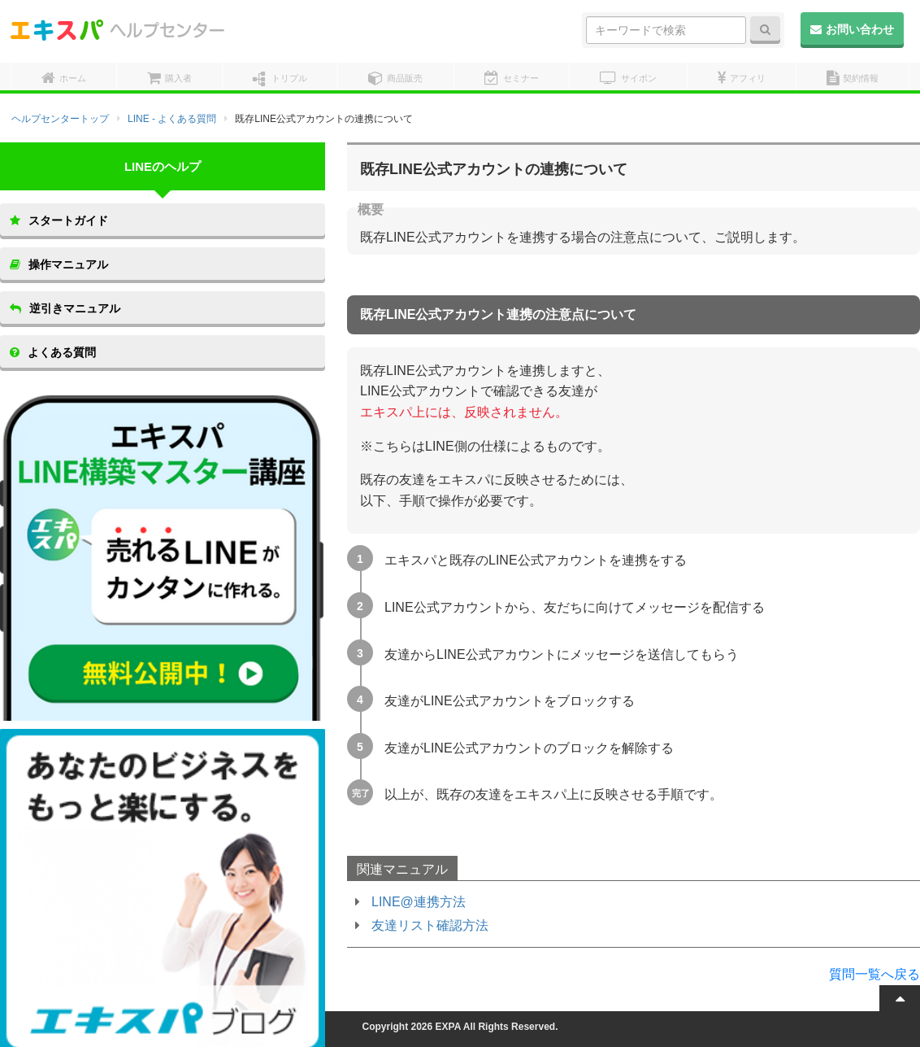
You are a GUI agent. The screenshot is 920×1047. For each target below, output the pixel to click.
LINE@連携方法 (418, 902)
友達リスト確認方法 (429, 925)
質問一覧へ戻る (874, 974)
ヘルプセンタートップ (60, 118)
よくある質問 (53, 352)
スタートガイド (59, 220)
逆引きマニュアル (65, 308)
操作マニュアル (59, 264)
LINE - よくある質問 (172, 118)
